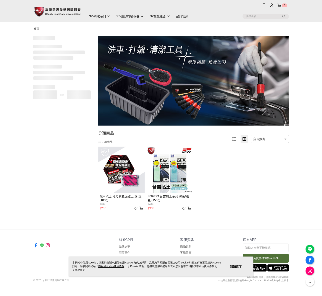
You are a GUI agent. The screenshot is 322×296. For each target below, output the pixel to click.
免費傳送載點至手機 (265, 258)
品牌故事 (124, 246)
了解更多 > (78, 269)
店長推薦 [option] (259, 139)
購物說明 (185, 246)
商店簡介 (124, 252)
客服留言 (185, 252)
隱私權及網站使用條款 (111, 266)
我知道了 (236, 266)
